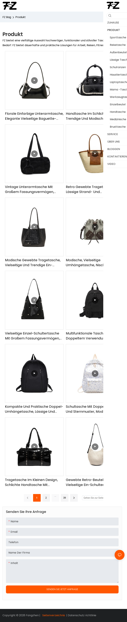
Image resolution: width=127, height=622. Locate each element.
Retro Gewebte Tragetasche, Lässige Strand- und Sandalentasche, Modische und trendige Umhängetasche (92, 189)
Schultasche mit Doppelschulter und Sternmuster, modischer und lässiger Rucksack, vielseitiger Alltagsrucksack (93, 409)
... (55, 496)
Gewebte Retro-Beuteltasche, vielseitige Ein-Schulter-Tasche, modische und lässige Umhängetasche (92, 482)
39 (64, 498)
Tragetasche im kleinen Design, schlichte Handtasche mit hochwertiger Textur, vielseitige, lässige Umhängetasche (31, 482)
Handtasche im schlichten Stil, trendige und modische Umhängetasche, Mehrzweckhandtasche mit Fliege (94, 116)
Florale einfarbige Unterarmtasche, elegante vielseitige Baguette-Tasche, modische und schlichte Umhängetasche (34, 116)
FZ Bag (6, 17)
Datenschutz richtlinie (82, 615)
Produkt (20, 17)
